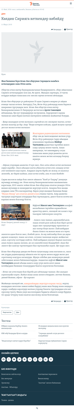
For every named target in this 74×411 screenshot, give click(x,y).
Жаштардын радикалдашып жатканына (51, 133)
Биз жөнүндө (6, 379)
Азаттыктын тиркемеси (47, 374)
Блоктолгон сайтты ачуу (11, 374)
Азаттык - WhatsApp (9, 387)
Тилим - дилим (7, 400)
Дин (3, 14)
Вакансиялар (43, 379)
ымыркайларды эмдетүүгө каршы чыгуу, (43, 284)
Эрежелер (5, 383)
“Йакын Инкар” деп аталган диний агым (20, 194)
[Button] (56, 29)
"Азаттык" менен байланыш (49, 383)
